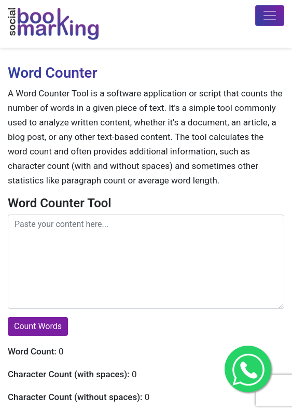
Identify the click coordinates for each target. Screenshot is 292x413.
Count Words (38, 326)
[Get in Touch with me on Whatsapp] (248, 369)
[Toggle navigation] (269, 15)
